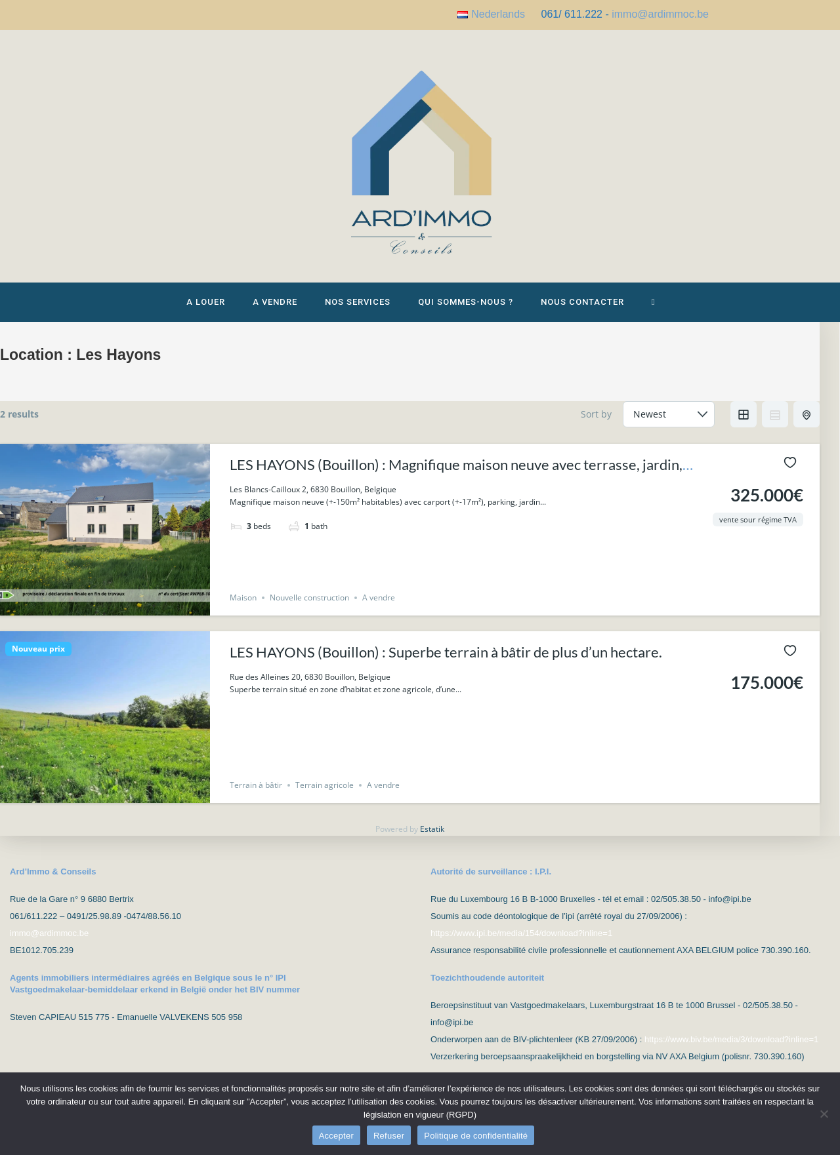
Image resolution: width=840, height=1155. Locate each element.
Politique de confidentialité (476, 1136)
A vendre (378, 608)
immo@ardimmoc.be (660, 14)
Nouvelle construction (309, 608)
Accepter (336, 1136)
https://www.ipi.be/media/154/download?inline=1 (521, 933)
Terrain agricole (324, 795)
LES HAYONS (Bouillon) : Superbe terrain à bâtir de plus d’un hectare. (446, 662)
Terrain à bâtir (256, 795)
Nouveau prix (38, 659)
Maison (243, 608)
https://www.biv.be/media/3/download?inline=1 (731, 1039)
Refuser (388, 1136)
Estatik (432, 839)
